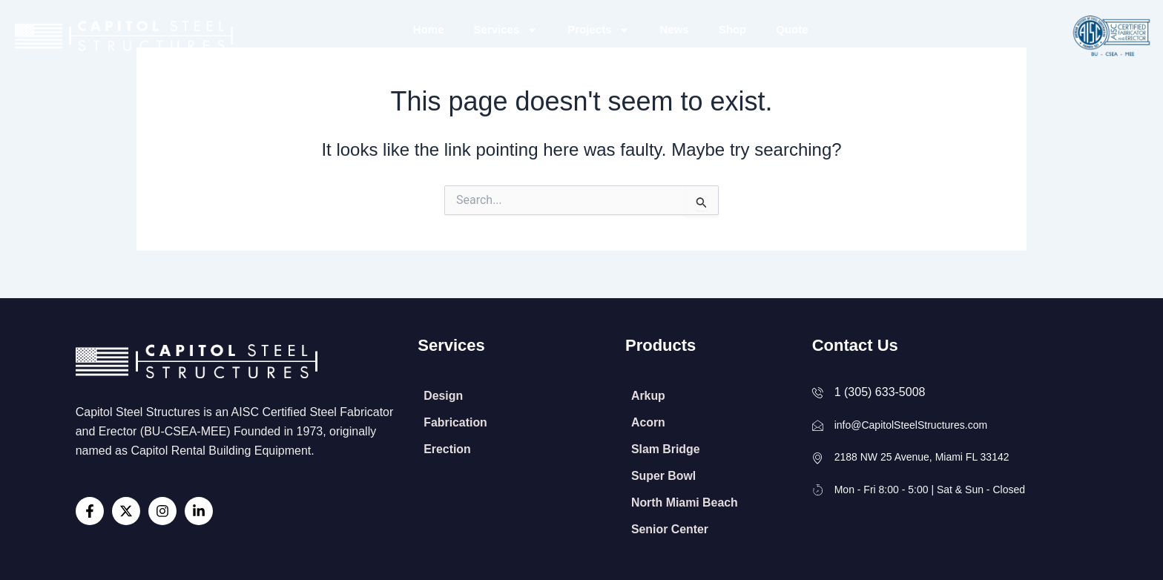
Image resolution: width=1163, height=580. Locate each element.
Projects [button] (598, 30)
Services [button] (506, 30)
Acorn (648, 422)
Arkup (648, 395)
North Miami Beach (685, 502)
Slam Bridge (665, 449)
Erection (447, 449)
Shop (733, 29)
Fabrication (455, 422)
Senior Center (670, 529)
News (673, 29)
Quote (792, 29)
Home (428, 29)
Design (443, 395)
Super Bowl (663, 475)
